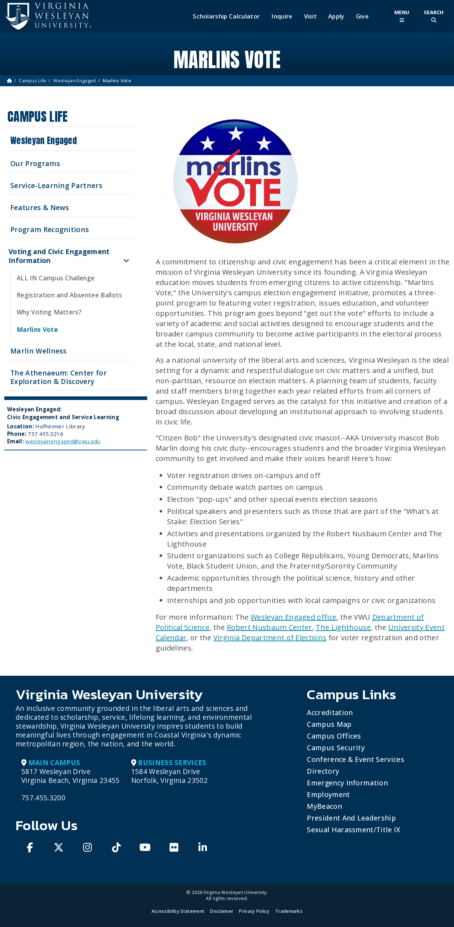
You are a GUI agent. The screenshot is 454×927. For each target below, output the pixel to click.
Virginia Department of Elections (269, 637)
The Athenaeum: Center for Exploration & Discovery (58, 377)
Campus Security (336, 747)
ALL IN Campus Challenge (56, 278)
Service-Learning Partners (56, 185)
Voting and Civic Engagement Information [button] (59, 256)
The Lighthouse (343, 627)
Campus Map (329, 724)
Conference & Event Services (355, 759)
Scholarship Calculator (226, 16)
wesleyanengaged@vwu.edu (62, 441)
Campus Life (33, 80)
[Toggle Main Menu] (402, 16)
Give (362, 16)
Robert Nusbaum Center (269, 627)
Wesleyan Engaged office (293, 617)
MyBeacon (324, 806)
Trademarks (289, 911)
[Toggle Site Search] (434, 16)
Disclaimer (221, 911)
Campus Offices (334, 736)
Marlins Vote (37, 329)
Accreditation (330, 712)
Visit (310, 16)
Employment (328, 794)
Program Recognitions (49, 229)
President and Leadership (351, 818)
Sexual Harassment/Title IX (353, 829)
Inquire (281, 16)
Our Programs (35, 163)
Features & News (39, 207)
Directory (323, 771)
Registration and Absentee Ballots (69, 295)
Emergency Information (347, 783)
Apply (336, 16)
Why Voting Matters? (49, 312)
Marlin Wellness (38, 351)
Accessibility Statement (177, 911)
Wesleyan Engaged (74, 80)
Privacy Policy (254, 911)
